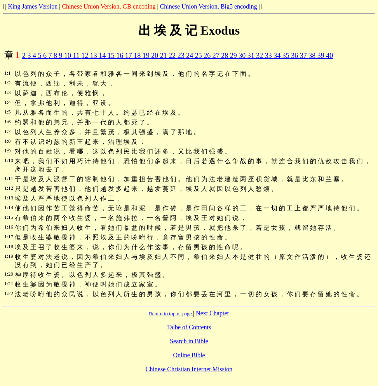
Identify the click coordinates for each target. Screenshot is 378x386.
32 (260, 55)
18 (138, 55)
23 (182, 55)
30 (243, 55)
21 (164, 55)
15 (112, 55)
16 (120, 55)
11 (77, 55)
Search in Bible (189, 341)
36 (295, 55)
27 (217, 55)
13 (94, 55)
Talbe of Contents (189, 327)
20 (155, 55)
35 (286, 55)
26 (208, 55)
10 (68, 55)
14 (103, 55)
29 (234, 55)
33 (269, 55)
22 (173, 55)
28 (225, 55)
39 (321, 55)
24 (190, 55)
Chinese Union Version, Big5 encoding (209, 6)
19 (147, 55)
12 (85, 55)
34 (277, 55)
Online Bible (189, 355)
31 (251, 55)
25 (199, 55)
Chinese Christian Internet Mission (189, 369)
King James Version (33, 6)
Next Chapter (212, 313)
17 (129, 55)
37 (304, 55)
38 (312, 55)
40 (329, 55)
